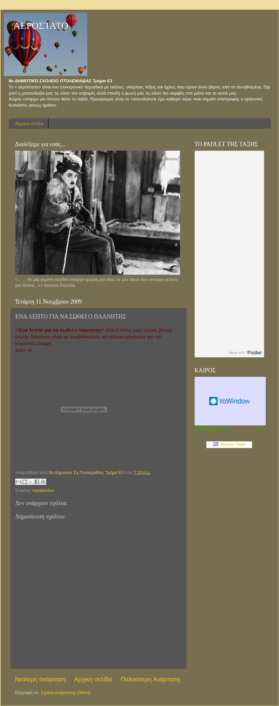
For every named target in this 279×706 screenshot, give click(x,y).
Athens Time (229, 444)
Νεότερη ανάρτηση (40, 679)
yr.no (260, 428)
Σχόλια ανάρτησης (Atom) (65, 692)
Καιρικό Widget (230, 401)
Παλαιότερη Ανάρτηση (150, 679)
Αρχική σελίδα (29, 123)
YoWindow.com (211, 428)
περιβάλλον (43, 490)
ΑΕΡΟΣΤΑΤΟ (41, 25)
